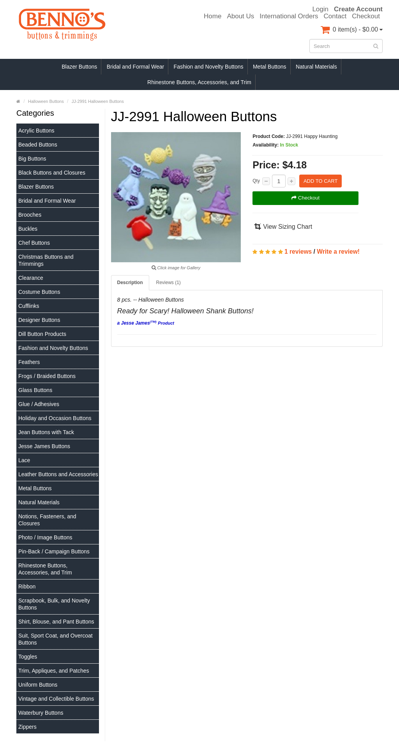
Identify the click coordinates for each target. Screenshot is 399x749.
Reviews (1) (168, 282)
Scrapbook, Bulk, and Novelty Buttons (54, 604)
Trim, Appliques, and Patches (53, 671)
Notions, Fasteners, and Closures (47, 519)
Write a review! (338, 251)
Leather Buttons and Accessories (58, 474)
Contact (335, 16)
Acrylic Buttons (36, 130)
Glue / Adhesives (38, 404)
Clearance (30, 278)
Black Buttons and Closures (51, 173)
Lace (24, 460)
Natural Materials (316, 67)
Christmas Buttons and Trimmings (46, 260)
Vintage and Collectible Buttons (56, 699)
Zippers (27, 727)
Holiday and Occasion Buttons (55, 418)
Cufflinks (28, 306)
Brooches (29, 215)
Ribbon (26, 586)
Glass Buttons (35, 390)
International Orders (289, 16)
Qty (256, 181)
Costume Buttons (39, 292)
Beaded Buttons (37, 144)
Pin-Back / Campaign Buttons (54, 551)
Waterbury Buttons (40, 713)
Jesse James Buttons (44, 446)
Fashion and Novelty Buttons (209, 67)
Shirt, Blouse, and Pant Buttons (56, 621)
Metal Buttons (269, 67)
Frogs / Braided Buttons (47, 376)
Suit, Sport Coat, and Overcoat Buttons (55, 639)
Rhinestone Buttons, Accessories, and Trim (199, 82)
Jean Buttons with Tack (46, 432)
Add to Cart (320, 181)
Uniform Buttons (37, 685)
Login (320, 9)
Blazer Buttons (79, 67)
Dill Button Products (42, 334)
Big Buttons (32, 158)
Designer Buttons (39, 320)
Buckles (27, 229)
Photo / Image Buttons (45, 537)
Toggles (27, 657)
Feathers (29, 362)
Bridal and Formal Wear (135, 67)
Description (130, 282)
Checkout (366, 16)
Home (212, 16)
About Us (240, 16)
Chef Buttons (34, 243)
